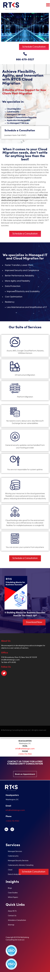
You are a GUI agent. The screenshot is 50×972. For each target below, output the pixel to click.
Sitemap (11, 925)
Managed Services (15, 851)
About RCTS (12, 911)
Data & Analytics (14, 874)
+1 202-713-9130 (25, 754)
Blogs (10, 888)
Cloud (10, 870)
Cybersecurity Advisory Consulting (20, 865)
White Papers (13, 897)
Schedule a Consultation (17, 920)
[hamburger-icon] (47, 6)
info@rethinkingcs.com (25, 749)
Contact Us (12, 916)
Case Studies (13, 893)
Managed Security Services (18, 861)
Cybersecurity (13, 856)
